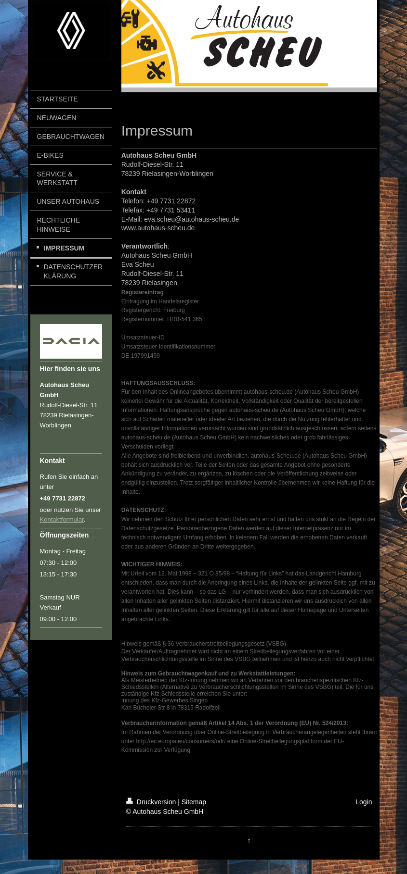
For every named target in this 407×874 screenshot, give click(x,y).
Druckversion (152, 802)
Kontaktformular (62, 519)
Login (363, 802)
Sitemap (194, 802)
